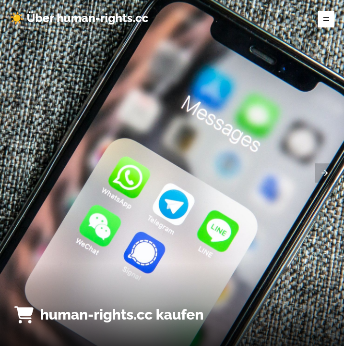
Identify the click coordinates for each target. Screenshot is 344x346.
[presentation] (324, 173)
